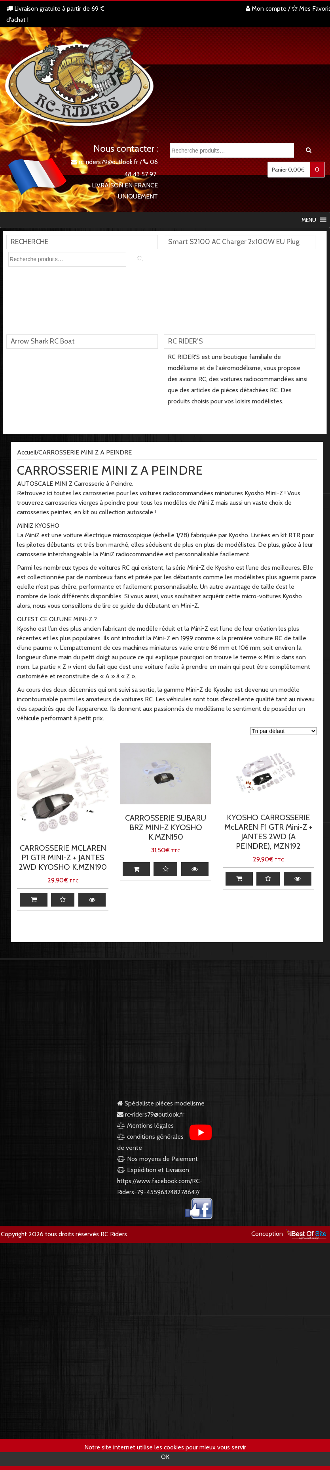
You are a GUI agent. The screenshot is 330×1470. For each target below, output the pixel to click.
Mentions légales (145, 1125)
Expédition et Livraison (153, 1170)
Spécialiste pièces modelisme (161, 1103)
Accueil (26, 452)
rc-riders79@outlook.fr (108, 162)
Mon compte (266, 8)
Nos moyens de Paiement (162, 1159)
